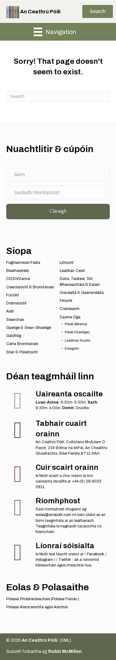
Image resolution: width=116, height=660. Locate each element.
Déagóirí (72, 348)
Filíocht (66, 301)
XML (65, 640)
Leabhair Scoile (77, 340)
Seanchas (15, 319)
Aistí (10, 311)
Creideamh (69, 309)
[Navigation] (54, 32)
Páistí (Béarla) (76, 324)
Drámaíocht (16, 303)
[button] (97, 11)
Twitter (63, 559)
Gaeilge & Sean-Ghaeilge (28, 328)
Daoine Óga (70, 317)
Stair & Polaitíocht (22, 352)
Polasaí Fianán (64, 599)
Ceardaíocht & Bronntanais (30, 287)
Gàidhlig (13, 336)
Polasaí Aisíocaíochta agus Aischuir (37, 607)
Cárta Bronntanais (22, 344)
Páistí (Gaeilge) (77, 332)
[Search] (58, 96)
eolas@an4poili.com (53, 515)
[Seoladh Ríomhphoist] (58, 192)
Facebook (94, 554)
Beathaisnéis (17, 271)
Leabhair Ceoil (72, 271)
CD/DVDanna (18, 279)
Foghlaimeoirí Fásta (23, 262)
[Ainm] (58, 174)
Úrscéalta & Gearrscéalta (82, 293)
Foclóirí (12, 295)
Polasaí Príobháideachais (28, 599)
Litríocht (67, 262)
